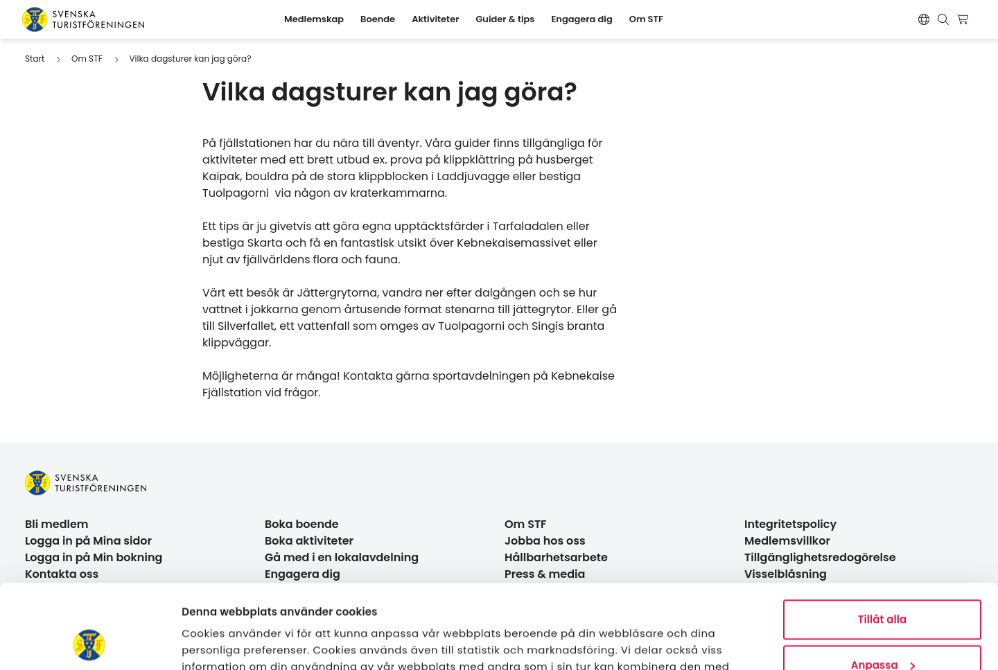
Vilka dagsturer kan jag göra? (190, 58)
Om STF (87, 58)
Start (34, 58)
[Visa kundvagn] (964, 19)
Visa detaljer (215, 642)
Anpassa (883, 586)
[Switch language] (924, 19)
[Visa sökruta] (943, 19)
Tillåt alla (882, 541)
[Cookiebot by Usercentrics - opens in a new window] (89, 643)
